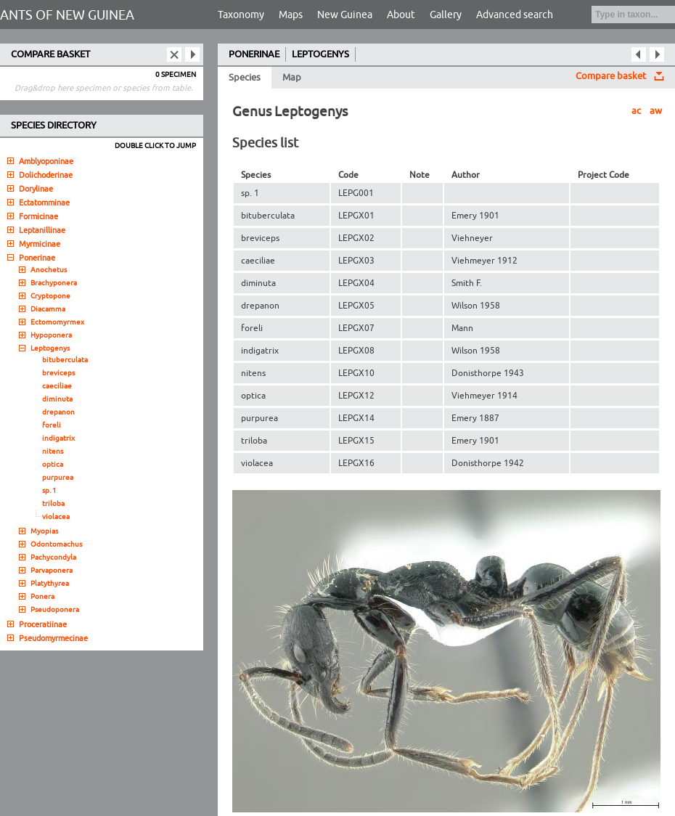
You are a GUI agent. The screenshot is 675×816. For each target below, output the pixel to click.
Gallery (446, 15)
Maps (291, 15)
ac (636, 111)
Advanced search (514, 15)
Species (245, 77)
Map (291, 77)
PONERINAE (254, 54)
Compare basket (611, 76)
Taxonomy (241, 15)
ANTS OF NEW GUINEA (67, 15)
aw (656, 111)
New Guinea (344, 15)
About (401, 15)
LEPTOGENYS (320, 54)
